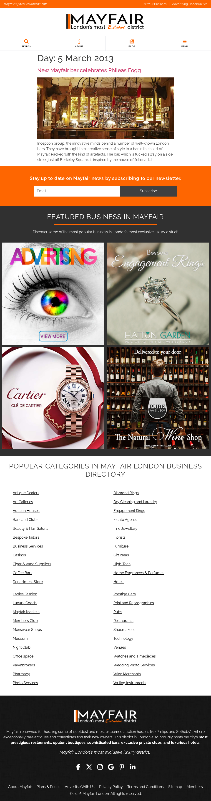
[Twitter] (89, 767)
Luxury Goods (25, 603)
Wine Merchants (127, 674)
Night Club (21, 647)
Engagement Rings (129, 511)
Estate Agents (125, 519)
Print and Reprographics (133, 603)
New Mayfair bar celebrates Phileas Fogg (89, 70)
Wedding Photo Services (134, 665)
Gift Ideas (121, 555)
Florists (119, 537)
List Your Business (154, 4)
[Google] (111, 767)
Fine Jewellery (125, 528)
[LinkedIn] (133, 767)
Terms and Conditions (145, 787)
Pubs (117, 612)
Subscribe (148, 191)
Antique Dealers (26, 493)
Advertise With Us (80, 787)
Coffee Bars (22, 573)
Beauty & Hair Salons (30, 528)
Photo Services (25, 683)
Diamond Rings (126, 493)
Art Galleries (23, 502)
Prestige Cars (124, 594)
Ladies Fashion (25, 594)
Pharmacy (21, 674)
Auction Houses (26, 511)
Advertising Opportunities (189, 4)
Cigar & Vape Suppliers (32, 564)
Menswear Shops (27, 629)
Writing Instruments (129, 683)
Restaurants (123, 621)
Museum (20, 638)
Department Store (28, 582)
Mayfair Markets (26, 612)
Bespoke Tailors (26, 537)
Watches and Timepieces (134, 656)
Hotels (118, 582)
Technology (123, 638)
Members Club (25, 621)
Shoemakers (124, 629)
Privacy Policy (111, 787)
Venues (119, 647)
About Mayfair (20, 787)
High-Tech (122, 564)
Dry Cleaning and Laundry (135, 502)
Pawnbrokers (24, 665)
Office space (23, 656)
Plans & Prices (48, 787)
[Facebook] (78, 767)
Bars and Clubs (25, 519)
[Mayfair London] (105, 22)
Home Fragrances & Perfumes (138, 573)
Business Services (28, 546)
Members (195, 787)
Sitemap (175, 787)
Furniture (120, 546)
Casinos (19, 555)
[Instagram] (100, 767)
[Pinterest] (122, 767)
